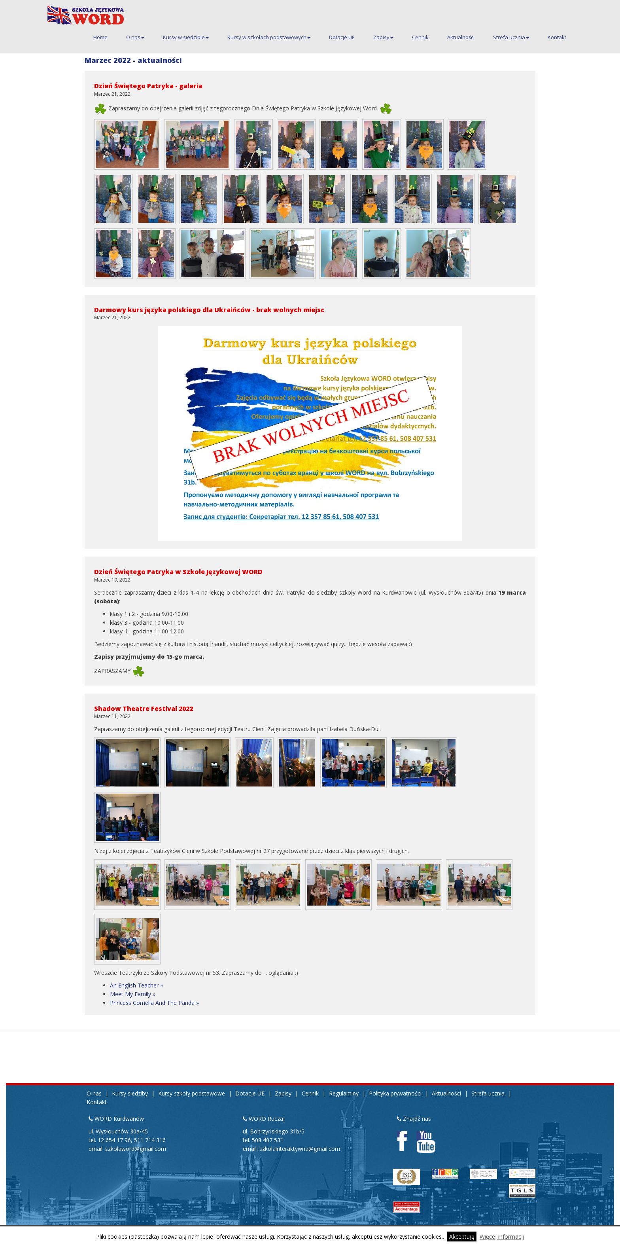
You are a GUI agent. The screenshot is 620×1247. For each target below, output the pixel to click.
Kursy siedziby (130, 1093)
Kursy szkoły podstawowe (191, 1093)
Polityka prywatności (395, 1093)
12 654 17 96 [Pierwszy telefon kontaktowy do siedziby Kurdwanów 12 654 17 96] (114, 1140)
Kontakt (557, 37)
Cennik (420, 37)
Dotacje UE (342, 37)
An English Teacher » (136, 985)
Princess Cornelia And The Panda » (154, 1002)
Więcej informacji (502, 1236)
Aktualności (460, 37)
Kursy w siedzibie (186, 37)
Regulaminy (344, 1093)
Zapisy (383, 37)
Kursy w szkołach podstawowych (268, 37)
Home (100, 37)
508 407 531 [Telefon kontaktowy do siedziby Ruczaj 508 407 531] (268, 1140)
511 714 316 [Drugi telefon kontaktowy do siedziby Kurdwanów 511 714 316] (150, 1140)
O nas (135, 37)
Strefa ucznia (511, 37)
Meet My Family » (132, 994)
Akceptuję (461, 1236)
